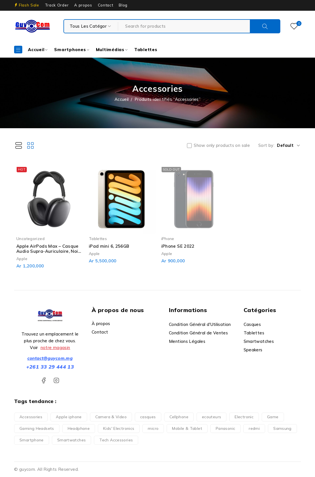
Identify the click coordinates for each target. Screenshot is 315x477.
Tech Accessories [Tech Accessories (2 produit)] (116, 440)
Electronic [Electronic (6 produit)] (244, 416)
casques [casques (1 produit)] (148, 416)
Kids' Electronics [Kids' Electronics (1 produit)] (118, 428)
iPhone (167, 238)
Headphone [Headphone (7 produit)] (79, 428)
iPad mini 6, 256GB (109, 246)
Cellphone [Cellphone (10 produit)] (178, 416)
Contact (105, 5)
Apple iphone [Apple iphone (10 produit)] (69, 416)
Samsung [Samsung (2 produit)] (282, 428)
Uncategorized (30, 238)
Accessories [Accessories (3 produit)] (30, 416)
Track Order (57, 5)
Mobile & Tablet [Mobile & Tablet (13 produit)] (187, 428)
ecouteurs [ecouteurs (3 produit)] (211, 416)
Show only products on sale (222, 145)
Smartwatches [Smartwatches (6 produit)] (71, 440)
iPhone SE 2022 (178, 246)
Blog (123, 5)
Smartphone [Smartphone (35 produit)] (31, 440)
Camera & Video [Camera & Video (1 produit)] (111, 416)
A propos (83, 5)
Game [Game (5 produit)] (273, 416)
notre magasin (55, 347)
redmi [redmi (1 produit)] (254, 428)
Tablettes (98, 238)
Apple (21, 258)
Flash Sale (29, 5)
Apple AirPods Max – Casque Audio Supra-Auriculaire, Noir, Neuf (48, 251)
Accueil (121, 99)
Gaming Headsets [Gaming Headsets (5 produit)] (36, 428)
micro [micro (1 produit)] (153, 428)
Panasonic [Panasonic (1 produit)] (225, 428)
